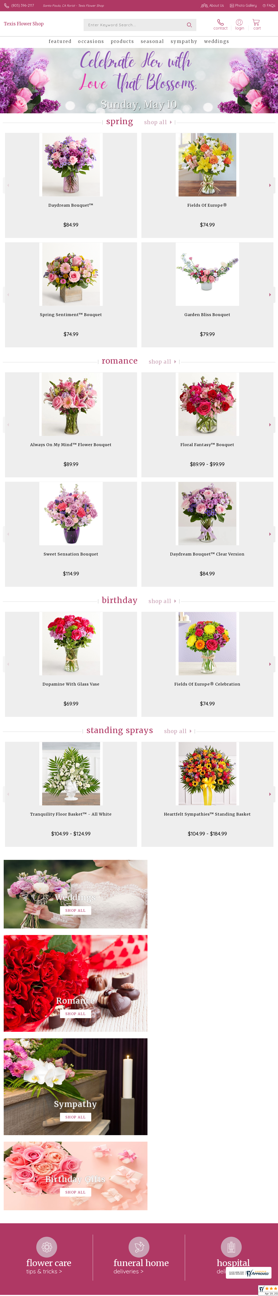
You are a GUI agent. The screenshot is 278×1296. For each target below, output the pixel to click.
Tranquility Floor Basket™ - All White (71, 814)
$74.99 (207, 224)
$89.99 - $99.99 (207, 464)
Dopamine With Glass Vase (71, 684)
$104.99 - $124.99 (71, 833)
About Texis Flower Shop (25, 1125)
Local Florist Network (233, 1292)
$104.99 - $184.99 (207, 833)
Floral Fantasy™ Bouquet (207, 444)
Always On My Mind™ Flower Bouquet (71, 444)
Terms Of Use (176, 1292)
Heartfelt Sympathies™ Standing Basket (207, 814)
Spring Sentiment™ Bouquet (71, 314)
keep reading (163, 1134)
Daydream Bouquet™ (70, 205)
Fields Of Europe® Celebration (207, 684)
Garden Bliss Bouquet (207, 314)
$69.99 (71, 703)
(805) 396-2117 (22, 5)
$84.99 (70, 224)
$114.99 (71, 573)
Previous (7, 185)
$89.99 (71, 464)
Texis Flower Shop (24, 23)
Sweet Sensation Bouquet (71, 554)
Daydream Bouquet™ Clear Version (207, 554)
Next (270, 185)
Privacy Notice (202, 1292)
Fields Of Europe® (207, 205)
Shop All (155, 122)
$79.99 (207, 334)
